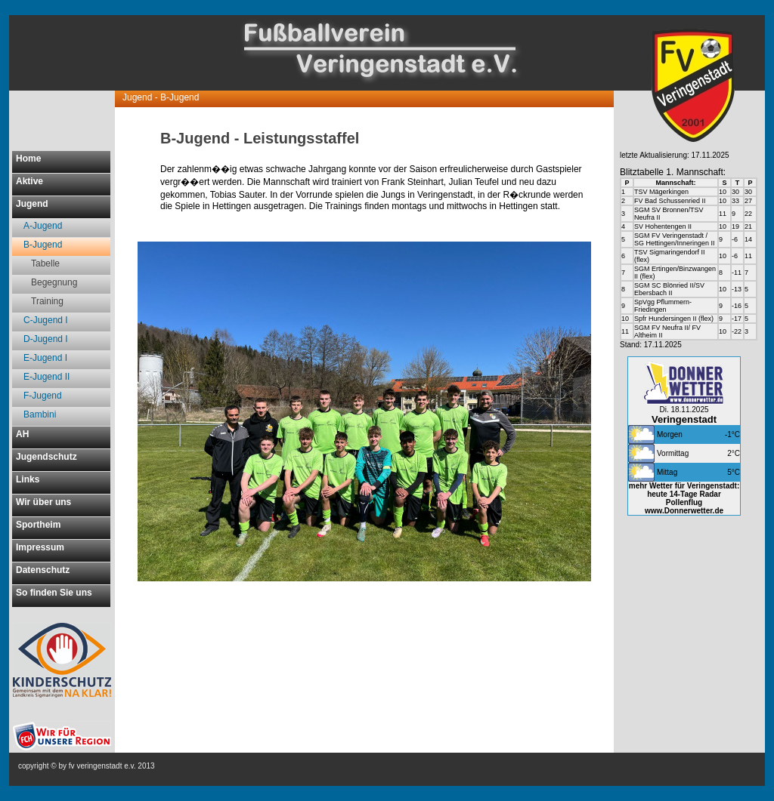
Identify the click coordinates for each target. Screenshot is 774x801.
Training (47, 301)
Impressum (40, 547)
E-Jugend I (45, 358)
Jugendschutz (46, 456)
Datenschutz (43, 570)
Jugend (32, 204)
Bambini (39, 414)
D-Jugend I (45, 339)
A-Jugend (42, 225)
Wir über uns (43, 502)
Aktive (29, 181)
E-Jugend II (46, 376)
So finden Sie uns (54, 592)
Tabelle (45, 263)
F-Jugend (42, 395)
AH (22, 434)
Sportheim (38, 524)
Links (27, 479)
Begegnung (54, 282)
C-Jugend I (45, 320)
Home (28, 158)
